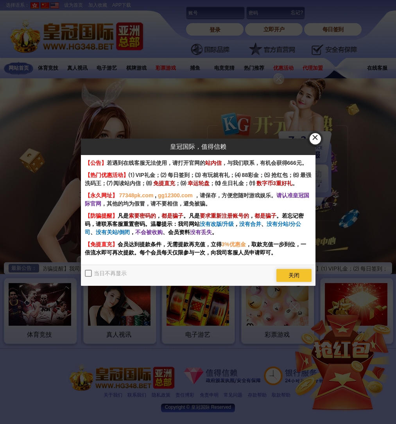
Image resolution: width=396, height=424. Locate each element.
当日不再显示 (110, 273)
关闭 (293, 275)
